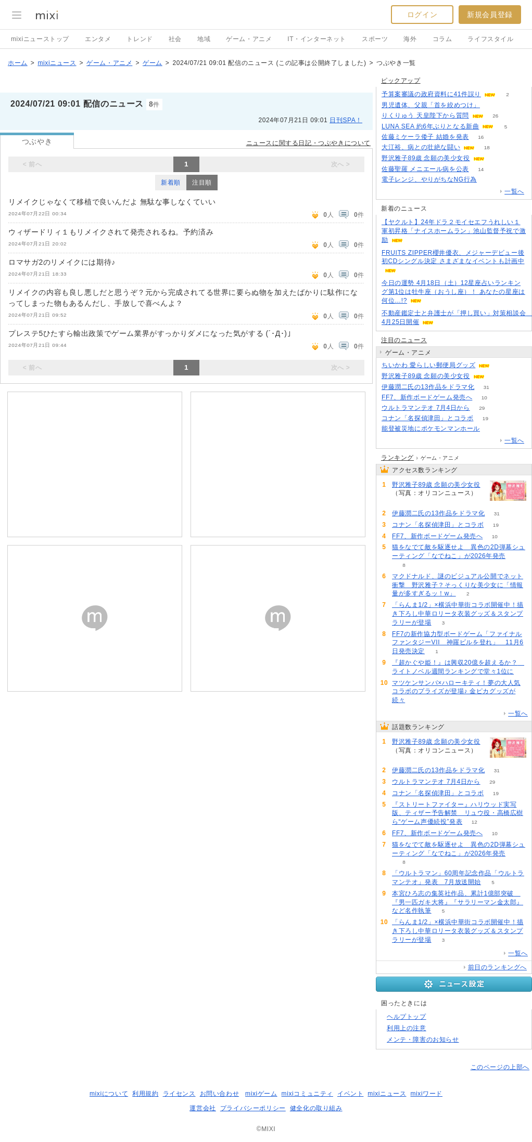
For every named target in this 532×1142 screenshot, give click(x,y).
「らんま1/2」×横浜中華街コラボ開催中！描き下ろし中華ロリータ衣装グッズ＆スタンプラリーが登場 (458, 613)
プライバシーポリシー (253, 1108)
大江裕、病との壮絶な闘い (421, 147)
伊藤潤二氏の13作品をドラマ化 (428, 387)
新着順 (171, 182)
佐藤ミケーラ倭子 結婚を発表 (425, 136)
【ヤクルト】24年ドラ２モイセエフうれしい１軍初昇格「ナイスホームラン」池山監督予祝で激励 (454, 230)
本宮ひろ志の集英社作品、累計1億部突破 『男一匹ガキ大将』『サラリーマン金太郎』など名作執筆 (457, 902)
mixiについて (109, 1093)
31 (486, 387)
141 (492, 105)
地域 (203, 39)
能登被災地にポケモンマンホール (431, 428)
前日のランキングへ (497, 967)
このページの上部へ (500, 1067)
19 (485, 418)
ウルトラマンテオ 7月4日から (426, 407)
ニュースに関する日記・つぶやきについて (308, 143)
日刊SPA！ (346, 120)
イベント (350, 1093)
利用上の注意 (406, 1028)
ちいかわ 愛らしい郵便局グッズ (428, 365)
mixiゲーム (261, 1093)
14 (481, 169)
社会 (175, 39)
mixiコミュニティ (307, 1093)
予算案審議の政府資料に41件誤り (431, 94)
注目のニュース (404, 340)
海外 (409, 39)
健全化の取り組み (316, 1108)
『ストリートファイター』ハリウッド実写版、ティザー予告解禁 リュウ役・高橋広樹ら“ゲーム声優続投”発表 (457, 813)
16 (481, 137)
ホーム (18, 63)
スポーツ (375, 39)
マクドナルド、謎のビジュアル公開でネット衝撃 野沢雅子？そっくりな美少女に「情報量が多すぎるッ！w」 (457, 585)
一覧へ (514, 191)
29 (482, 408)
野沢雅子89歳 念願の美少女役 (426, 158)
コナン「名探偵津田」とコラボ (427, 418)
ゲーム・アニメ (249, 39)
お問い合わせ (219, 1093)
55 (492, 429)
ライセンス (179, 1093)
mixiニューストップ (40, 39)
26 (495, 116)
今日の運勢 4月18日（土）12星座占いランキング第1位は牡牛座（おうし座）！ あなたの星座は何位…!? (453, 291)
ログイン (422, 14)
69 (496, 158)
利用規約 (145, 1093)
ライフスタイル (490, 39)
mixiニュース (56, 63)
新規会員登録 (490, 14)
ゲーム (152, 63)
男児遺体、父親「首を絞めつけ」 (431, 105)
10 (484, 397)
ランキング (397, 457)
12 (474, 822)
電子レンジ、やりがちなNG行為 (429, 179)
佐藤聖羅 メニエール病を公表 (425, 169)
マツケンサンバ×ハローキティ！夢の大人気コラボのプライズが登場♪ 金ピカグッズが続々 (456, 691)
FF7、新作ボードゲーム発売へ (427, 397)
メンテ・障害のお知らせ (423, 1039)
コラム (442, 39)
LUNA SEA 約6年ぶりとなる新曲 (430, 126)
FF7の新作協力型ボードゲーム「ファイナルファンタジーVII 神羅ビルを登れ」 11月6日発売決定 (458, 642)
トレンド (139, 39)
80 (488, 180)
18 (487, 147)
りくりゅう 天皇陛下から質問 (425, 115)
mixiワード (426, 1093)
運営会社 (202, 1108)
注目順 (202, 182)
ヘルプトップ (406, 1016)
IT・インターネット (316, 39)
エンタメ (98, 39)
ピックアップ (401, 80)
